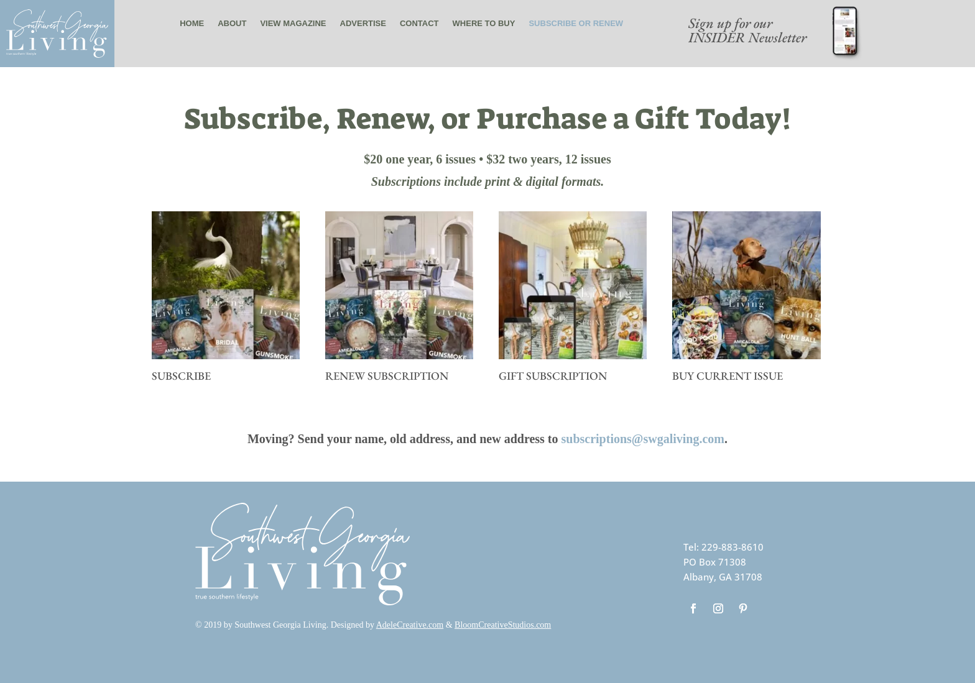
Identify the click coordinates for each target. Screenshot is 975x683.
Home (192, 23)
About (232, 23)
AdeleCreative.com (409, 625)
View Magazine (293, 23)
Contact (419, 23)
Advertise (363, 23)
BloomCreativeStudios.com (503, 625)
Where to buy (484, 23)
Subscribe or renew (576, 23)
